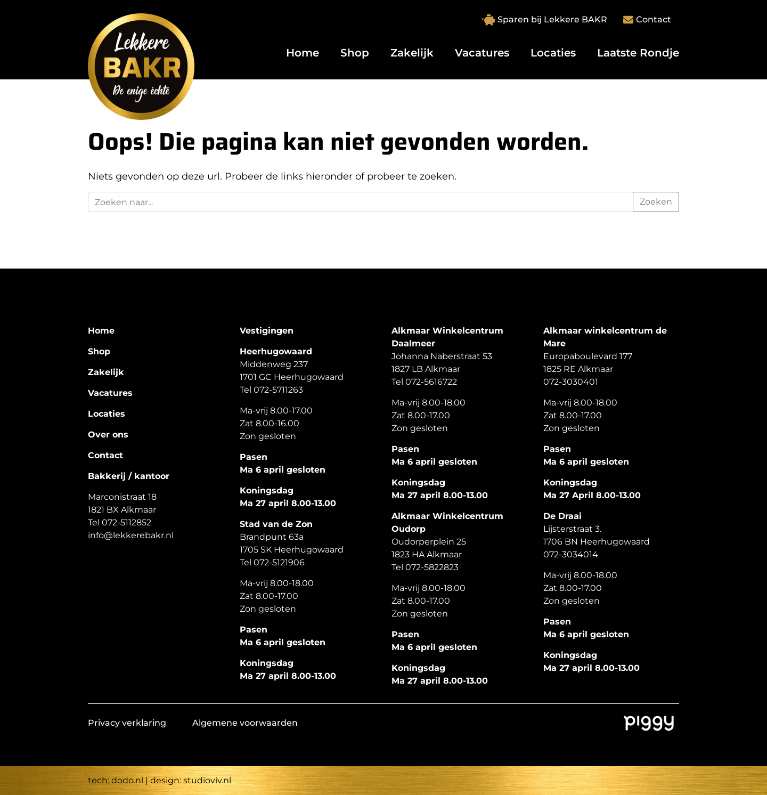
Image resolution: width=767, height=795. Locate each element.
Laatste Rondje (638, 52)
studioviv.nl (207, 780)
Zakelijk (412, 52)
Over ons (108, 434)
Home (302, 52)
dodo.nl (127, 780)
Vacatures (482, 52)
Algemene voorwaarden (245, 723)
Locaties (553, 52)
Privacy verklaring (127, 723)
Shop (354, 52)
